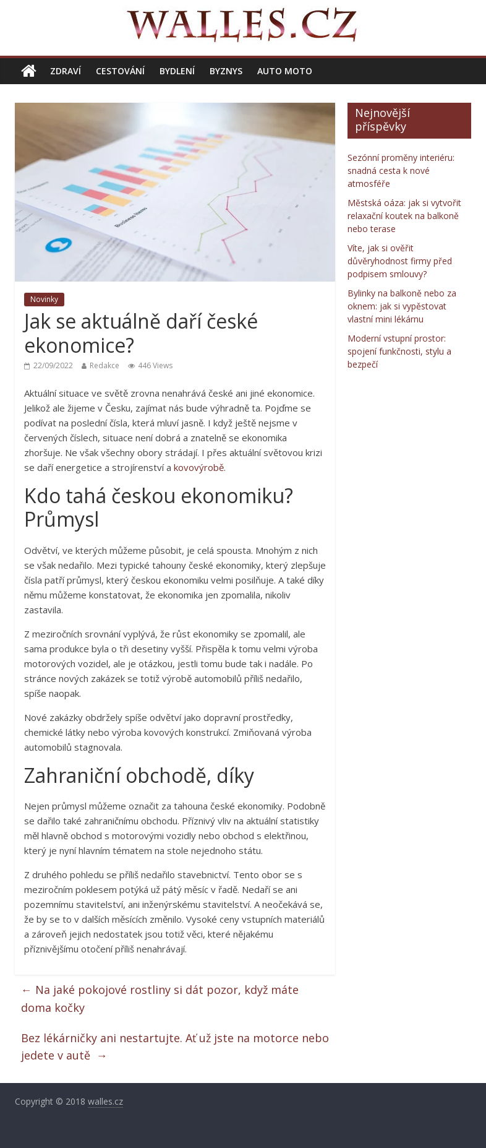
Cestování (120, 71)
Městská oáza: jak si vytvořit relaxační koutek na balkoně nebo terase (404, 216)
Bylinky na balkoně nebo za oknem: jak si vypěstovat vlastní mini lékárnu (401, 306)
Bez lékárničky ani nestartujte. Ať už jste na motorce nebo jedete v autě (175, 1046)
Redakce (104, 365)
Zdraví (65, 71)
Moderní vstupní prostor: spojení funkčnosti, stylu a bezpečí (399, 351)
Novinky (44, 299)
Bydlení (177, 71)
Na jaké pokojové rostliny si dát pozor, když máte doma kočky (160, 998)
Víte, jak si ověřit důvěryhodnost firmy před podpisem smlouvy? (399, 261)
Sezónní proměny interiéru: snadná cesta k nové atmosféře (400, 170)
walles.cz (105, 1101)
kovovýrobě (199, 467)
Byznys (226, 71)
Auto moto (284, 71)
